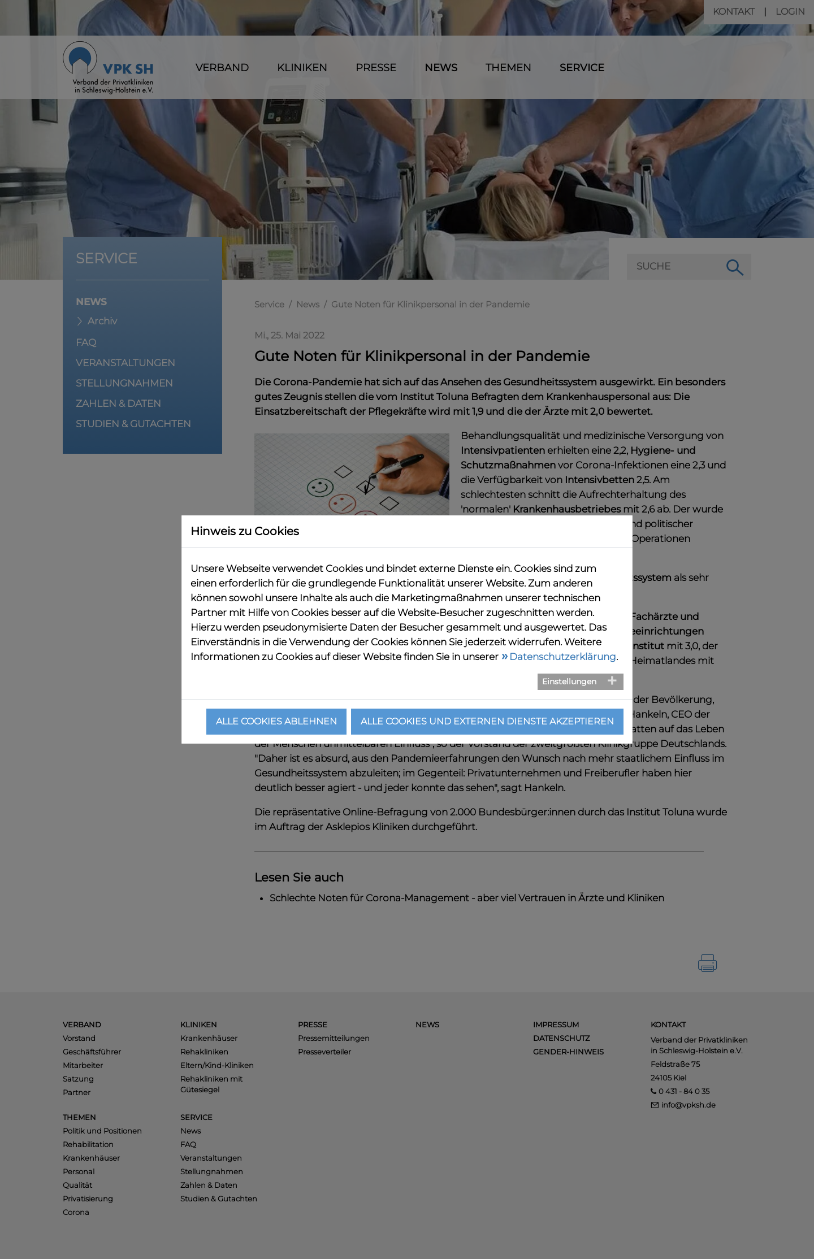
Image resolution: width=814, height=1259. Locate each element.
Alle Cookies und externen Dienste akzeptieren (487, 721)
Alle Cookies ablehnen (276, 721)
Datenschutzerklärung (562, 656)
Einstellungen (569, 681)
